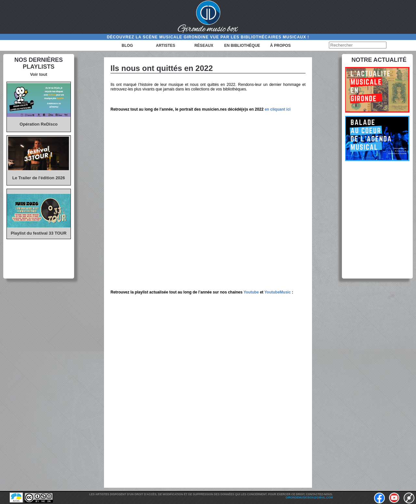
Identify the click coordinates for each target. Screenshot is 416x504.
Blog (127, 45)
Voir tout (38, 74)
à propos (280, 45)
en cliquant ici (278, 109)
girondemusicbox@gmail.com (309, 497)
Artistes (165, 45)
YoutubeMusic (277, 292)
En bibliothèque (242, 45)
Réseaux (203, 45)
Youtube (251, 292)
